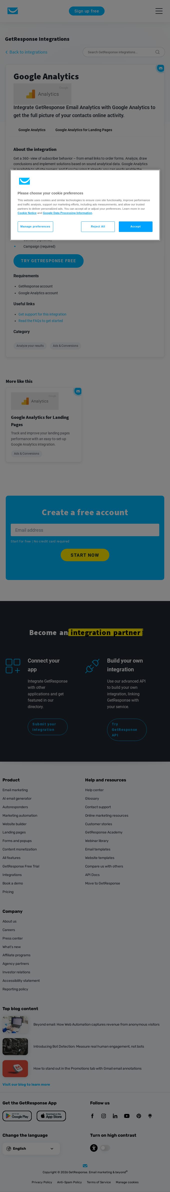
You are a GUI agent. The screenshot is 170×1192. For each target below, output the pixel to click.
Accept (135, 226)
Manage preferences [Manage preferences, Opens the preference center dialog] (35, 226)
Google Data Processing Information (67, 212)
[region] (85, 205)
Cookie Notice (27, 212)
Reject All (98, 226)
